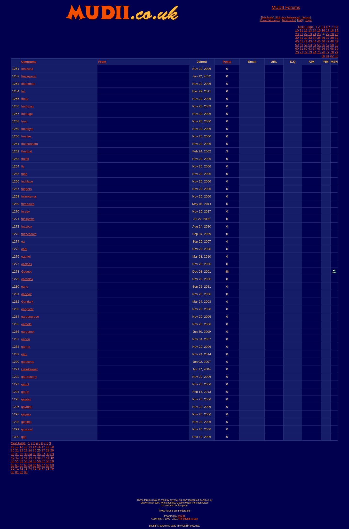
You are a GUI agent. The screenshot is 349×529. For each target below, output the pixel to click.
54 (314, 45)
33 (310, 37)
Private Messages (269, 20)
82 (332, 56)
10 (297, 30)
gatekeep (27, 361)
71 (301, 52)
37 (327, 37)
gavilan (26, 399)
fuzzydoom (28, 234)
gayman (26, 407)
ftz (22, 166)
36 (323, 37)
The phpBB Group (188, 518)
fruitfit (25, 159)
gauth (25, 392)
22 (305, 34)
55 (319, 45)
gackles (26, 264)
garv (24, 354)
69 (336, 48)
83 (336, 56)
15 (319, 30)
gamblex (27, 279)
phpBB (181, 516)
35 (319, 37)
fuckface (27, 181)
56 (323, 45)
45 (319, 41)
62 (305, 48)
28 (332, 34)
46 (323, 41)
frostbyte (27, 129)
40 (297, 41)
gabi (24, 249)
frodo (24, 99)
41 (301, 41)
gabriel (26, 256)
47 (327, 41)
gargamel (27, 331)
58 (332, 45)
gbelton (26, 422)
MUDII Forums (286, 7)
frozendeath (29, 144)
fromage (27, 114)
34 (314, 37)
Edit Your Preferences (288, 17)
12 (305, 30)
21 (301, 34)
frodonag (27, 106)
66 (323, 48)
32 (305, 37)
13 (310, 30)
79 (336, 52)
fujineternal (29, 196)
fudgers (26, 189)
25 (319, 34)
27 (327, 34)
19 (336, 30)
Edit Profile (267, 17)
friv (23, 91)
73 (310, 52)
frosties (26, 136)
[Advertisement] (174, 485)
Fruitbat (26, 151)
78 (332, 52)
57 (327, 45)
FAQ (300, 20)
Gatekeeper (29, 369)
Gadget (26, 271)
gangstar (27, 309)
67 (327, 48)
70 (297, 52)
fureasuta (27, 204)
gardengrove (30, 316)
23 (310, 34)
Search (306, 17)
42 (305, 41)
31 (301, 37)
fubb (24, 174)
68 (332, 48)
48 (332, 41)
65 (319, 48)
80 (323, 56)
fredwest (27, 69)
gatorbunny (29, 377)
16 (323, 30)
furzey (25, 211)
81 (327, 56)
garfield (26, 324)
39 (336, 37)
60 (297, 48)
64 (314, 48)
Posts (227, 61)
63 (310, 48)
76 (323, 52)
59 (336, 45)
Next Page (305, 27)
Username (28, 61)
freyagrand (28, 76)
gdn (23, 437)
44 (314, 41)
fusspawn (27, 219)
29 (336, 34)
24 (314, 34)
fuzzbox (26, 226)
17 (327, 30)
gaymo (26, 414)
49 (336, 41)
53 (310, 45)
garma (25, 346)
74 (314, 52)
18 (332, 30)
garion (25, 339)
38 (332, 37)
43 (310, 41)
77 (327, 52)
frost (24, 121)
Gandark (27, 301)
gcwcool (26, 429)
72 (305, 52)
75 (319, 52)
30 (297, 37)
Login (308, 20)
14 (314, 30)
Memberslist (288, 20)
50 (297, 45)
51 (301, 45)
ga (22, 241)
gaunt (25, 384)
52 (305, 45)
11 (301, 30)
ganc (24, 286)
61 (301, 48)
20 (297, 34)
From (102, 61)
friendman (28, 84)
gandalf (26, 294)
